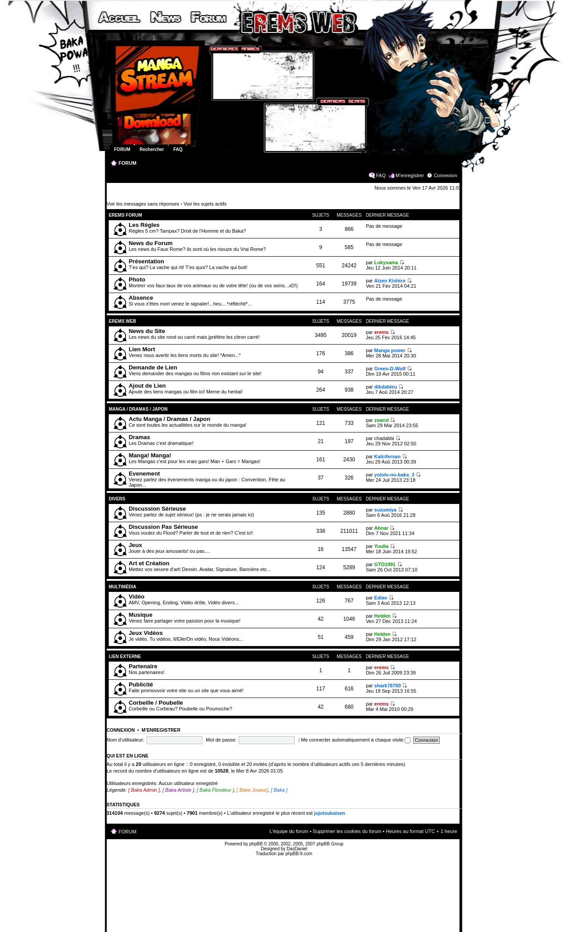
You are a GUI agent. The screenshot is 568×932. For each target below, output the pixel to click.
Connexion (445, 175)
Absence (141, 297)
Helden (382, 616)
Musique (140, 614)
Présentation (146, 261)
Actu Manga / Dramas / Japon (169, 419)
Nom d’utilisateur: (125, 739)
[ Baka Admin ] (144, 790)
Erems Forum (125, 215)
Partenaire (143, 666)
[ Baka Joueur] (252, 790)
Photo (137, 279)
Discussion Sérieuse (157, 508)
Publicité (141, 684)
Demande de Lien (153, 367)
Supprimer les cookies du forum (347, 831)
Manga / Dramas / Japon (138, 409)
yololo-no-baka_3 (394, 474)
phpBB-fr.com (298, 853)
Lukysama (386, 262)
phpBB (256, 843)
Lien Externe (127, 656)
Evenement (144, 473)
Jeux (135, 545)
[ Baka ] (279, 790)
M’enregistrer (409, 175)
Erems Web (122, 321)
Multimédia (122, 586)
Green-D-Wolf (390, 368)
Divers (117, 498)
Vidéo (137, 596)
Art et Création (149, 563)
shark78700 (387, 685)
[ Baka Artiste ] (178, 790)
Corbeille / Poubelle (156, 702)
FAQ (381, 175)
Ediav (380, 597)
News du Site (147, 331)
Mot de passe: (221, 739)
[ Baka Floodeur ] (215, 790)
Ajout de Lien (147, 385)
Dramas (139, 437)
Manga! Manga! (150, 455)
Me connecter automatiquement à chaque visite (355, 739)
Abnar (381, 528)
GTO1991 (384, 564)
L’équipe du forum (288, 831)
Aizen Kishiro (389, 280)
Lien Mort (142, 349)
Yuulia (381, 546)
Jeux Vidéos (146, 633)
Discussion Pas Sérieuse (163, 527)
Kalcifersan (387, 456)
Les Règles (144, 225)
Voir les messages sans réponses (142, 203)
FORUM (127, 163)
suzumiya (385, 509)
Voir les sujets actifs (205, 203)
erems (381, 332)
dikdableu (385, 386)
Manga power (389, 350)
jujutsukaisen (329, 813)
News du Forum (151, 243)
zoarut (381, 420)
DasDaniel (297, 848)
